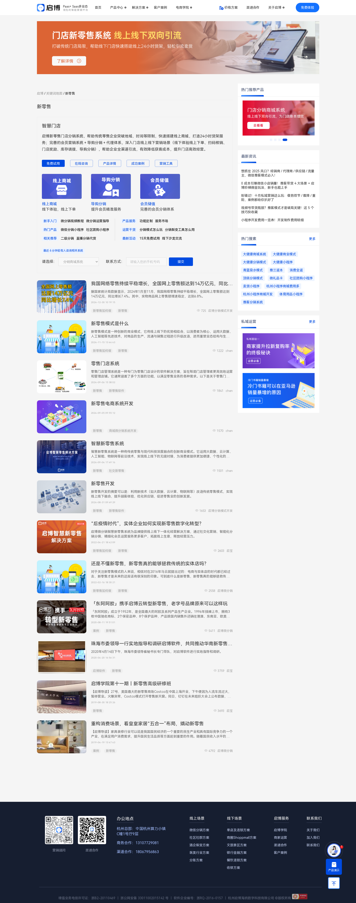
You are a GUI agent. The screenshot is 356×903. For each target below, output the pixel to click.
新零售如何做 (102, 311)
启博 (40, 93)
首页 (98, 7)
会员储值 (147, 204)
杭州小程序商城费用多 (282, 286)
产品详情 (109, 163)
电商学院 (182, 7)
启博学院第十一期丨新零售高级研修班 (131, 683)
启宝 (230, 551)
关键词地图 (54, 93)
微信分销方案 (199, 830)
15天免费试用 (150, 238)
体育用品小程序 (291, 294)
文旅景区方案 (237, 845)
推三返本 (276, 270)
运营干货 (129, 230)
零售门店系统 (105, 363)
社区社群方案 (199, 837)
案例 (96, 631)
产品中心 (116, 7)
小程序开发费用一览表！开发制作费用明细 (272, 220)
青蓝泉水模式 (253, 270)
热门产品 (50, 230)
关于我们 (313, 830)
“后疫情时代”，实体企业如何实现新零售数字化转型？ (147, 523)
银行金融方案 (237, 853)
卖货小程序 (251, 286)
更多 (312, 239)
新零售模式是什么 (110, 323)
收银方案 (233, 868)
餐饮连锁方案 (237, 860)
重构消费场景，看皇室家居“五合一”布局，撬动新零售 (147, 723)
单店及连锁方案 (238, 830)
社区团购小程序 (97, 230)
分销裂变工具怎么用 (180, 230)
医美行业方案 (199, 853)
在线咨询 (81, 163)
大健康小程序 (283, 262)
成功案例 (137, 163)
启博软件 (99, 671)
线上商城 (49, 204)
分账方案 (196, 860)
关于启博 (274, 7)
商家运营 (280, 837)
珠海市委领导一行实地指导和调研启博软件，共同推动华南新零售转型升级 (168, 643)
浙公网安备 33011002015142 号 (144, 898)
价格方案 (231, 7)
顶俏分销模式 (253, 278)
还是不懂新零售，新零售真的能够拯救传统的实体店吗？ (150, 563)
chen (229, 351)
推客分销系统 (253, 302)
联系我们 (313, 845)
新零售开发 (103, 483)
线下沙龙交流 (172, 238)
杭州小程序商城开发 (258, 294)
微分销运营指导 (97, 221)
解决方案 (138, 7)
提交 (181, 262)
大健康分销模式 (254, 262)
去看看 (282, 125)
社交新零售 (116, 471)
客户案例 (160, 7)
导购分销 (98, 204)
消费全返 (296, 270)
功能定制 (146, 221)
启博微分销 (225, 591)
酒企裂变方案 (199, 845)
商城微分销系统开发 (122, 431)
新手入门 (50, 221)
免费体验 (307, 7)
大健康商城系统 (254, 254)
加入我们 (313, 837)
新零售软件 (116, 391)
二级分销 (67, 238)
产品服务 (129, 221)
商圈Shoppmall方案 (241, 837)
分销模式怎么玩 (151, 230)
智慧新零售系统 (107, 443)
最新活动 (129, 238)
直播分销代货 (86, 238)
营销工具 (166, 163)
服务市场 (161, 221)
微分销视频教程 (72, 221)
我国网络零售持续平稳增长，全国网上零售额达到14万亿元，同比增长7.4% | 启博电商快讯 (185, 283)
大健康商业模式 (284, 254)
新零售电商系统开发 (112, 403)
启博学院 (280, 830)
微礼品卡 (276, 278)
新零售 (122, 311)
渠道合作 (253, 7)
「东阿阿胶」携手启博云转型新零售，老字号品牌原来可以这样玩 (159, 603)
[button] (271, 140)
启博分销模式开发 (220, 311)
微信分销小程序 (72, 230)
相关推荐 (50, 238)
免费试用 (53, 163)
